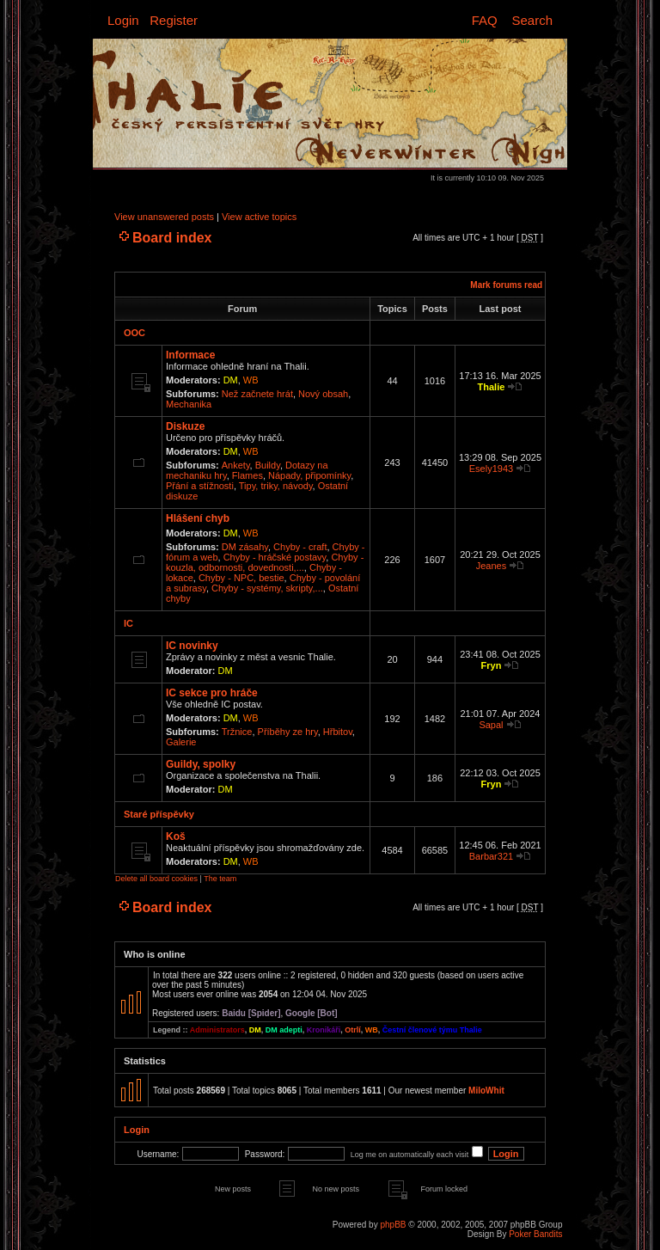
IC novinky (192, 646)
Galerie (181, 742)
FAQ (485, 20)
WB (251, 380)
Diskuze (185, 426)
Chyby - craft (300, 547)
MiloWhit (486, 1090)
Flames (247, 475)
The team (220, 878)
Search (532, 20)
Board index (171, 237)
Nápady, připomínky (309, 475)
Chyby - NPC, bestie (241, 578)
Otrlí (353, 1030)
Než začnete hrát (257, 394)
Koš (176, 836)
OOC (134, 333)
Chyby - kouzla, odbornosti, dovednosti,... (265, 562)
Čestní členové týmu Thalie (432, 1030)
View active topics (259, 216)
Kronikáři (324, 1030)
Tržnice (237, 731)
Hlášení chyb (197, 518)
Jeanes (491, 566)
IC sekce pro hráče (212, 693)
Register (174, 20)
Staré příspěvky (159, 814)
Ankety (236, 465)
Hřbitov (337, 731)
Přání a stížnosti (200, 486)
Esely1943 (491, 468)
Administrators (217, 1030)
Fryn (491, 665)
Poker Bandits (535, 1234)
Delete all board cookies (156, 878)
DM (230, 380)
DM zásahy (245, 547)
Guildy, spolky (200, 764)
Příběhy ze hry (288, 731)
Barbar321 (491, 856)
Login (123, 20)
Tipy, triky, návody (276, 486)
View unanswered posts (164, 216)
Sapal (491, 725)
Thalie (491, 387)
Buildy (267, 465)
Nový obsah (323, 394)
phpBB (393, 1224)
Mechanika (188, 404)
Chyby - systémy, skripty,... (267, 588)
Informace (190, 355)
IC (128, 623)
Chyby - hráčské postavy (275, 557)
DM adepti (284, 1030)
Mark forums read (506, 285)
